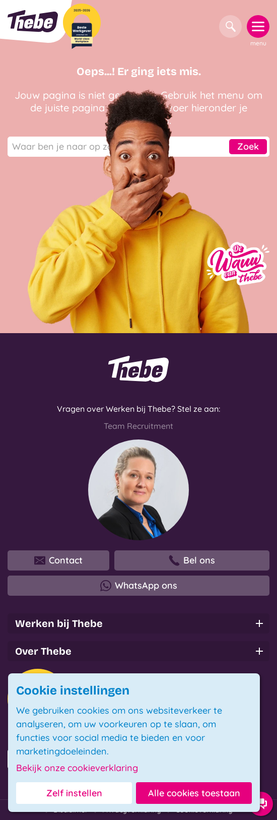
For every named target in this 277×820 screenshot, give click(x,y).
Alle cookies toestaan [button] (194, 793)
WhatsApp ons (138, 586)
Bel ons (192, 560)
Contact (58, 560)
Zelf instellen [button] (74, 793)
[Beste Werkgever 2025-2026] (82, 26)
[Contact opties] (261, 804)
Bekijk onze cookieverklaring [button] (77, 768)
